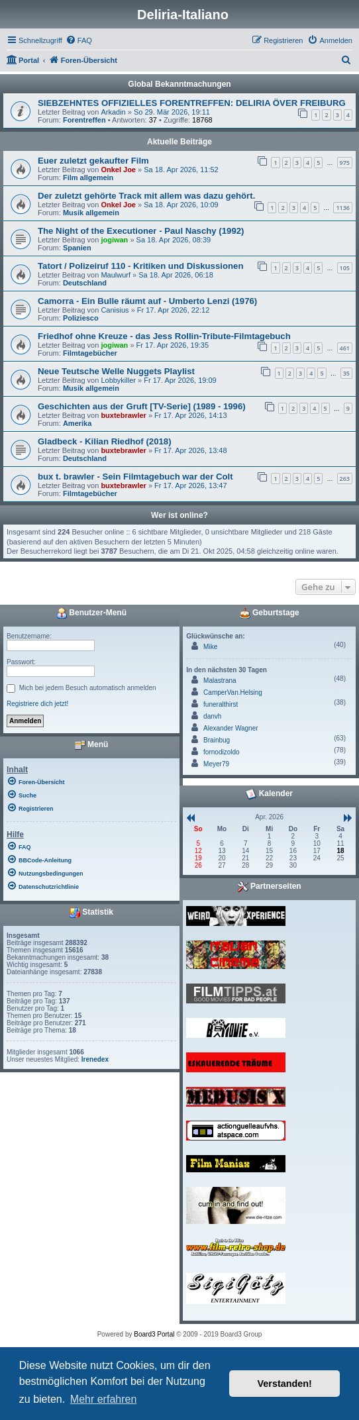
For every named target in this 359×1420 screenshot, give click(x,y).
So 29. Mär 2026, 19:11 (172, 112)
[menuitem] (79, 40)
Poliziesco (81, 318)
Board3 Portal (154, 1334)
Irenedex (95, 1059)
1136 (343, 207)
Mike (210, 646)
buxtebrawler (123, 415)
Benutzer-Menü (91, 613)
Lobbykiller (118, 380)
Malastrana (219, 680)
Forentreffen (84, 120)
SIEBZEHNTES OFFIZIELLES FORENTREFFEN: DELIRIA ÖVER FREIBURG (192, 103)
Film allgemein (88, 177)
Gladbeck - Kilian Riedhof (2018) (105, 441)
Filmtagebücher (90, 353)
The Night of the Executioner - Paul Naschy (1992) (141, 231)
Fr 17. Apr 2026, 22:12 (173, 310)
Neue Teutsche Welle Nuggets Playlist (116, 371)
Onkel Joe (118, 170)
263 (345, 478)
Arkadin (113, 112)
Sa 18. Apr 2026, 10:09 (181, 205)
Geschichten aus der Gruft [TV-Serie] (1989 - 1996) (142, 406)
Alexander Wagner (230, 728)
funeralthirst (220, 704)
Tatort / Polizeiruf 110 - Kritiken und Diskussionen (140, 266)
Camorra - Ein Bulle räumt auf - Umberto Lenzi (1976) (147, 301)
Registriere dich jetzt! (37, 703)
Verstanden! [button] (285, 1383)
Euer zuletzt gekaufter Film (93, 161)
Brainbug (216, 740)
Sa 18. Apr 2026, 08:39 (173, 240)
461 (345, 348)
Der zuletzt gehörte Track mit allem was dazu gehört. (146, 196)
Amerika (77, 423)
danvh (212, 716)
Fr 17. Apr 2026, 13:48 (190, 450)
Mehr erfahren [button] (103, 1399)
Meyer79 (216, 764)
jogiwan (114, 240)
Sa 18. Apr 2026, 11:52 (181, 170)
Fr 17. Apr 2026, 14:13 (190, 415)
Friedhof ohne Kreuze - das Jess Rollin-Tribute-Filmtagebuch (164, 336)
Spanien (77, 248)
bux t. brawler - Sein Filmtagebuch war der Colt (135, 477)
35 (346, 373)
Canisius (114, 310)
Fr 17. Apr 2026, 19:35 (172, 345)
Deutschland (85, 283)
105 (345, 268)
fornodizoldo (221, 752)
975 (345, 162)
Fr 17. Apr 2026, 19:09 (180, 380)
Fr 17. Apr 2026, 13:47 (190, 485)
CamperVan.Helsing (232, 692)
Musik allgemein (91, 213)
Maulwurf (115, 275)
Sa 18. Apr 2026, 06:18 (175, 275)
